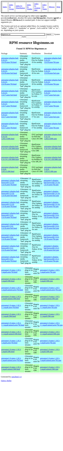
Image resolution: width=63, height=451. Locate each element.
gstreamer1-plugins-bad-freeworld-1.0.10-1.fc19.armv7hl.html (10, 182)
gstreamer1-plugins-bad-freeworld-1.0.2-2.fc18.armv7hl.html (10, 259)
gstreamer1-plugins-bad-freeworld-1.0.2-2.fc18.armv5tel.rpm (51, 248)
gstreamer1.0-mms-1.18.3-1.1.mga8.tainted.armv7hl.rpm (51, 324)
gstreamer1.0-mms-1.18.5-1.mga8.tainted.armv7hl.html (12, 289)
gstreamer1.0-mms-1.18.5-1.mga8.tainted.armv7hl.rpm (50, 289)
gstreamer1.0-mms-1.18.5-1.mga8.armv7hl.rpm (50, 271)
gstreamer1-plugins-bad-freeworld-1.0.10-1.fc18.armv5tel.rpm (52, 193)
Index (5, 7)
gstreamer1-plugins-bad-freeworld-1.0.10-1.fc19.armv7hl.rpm (52, 182)
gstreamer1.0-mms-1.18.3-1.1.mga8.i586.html (11, 315)
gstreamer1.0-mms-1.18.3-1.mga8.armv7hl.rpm (50, 342)
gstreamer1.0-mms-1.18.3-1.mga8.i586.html (11, 350)
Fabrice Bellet (6, 381)
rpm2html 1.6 (16, 377)
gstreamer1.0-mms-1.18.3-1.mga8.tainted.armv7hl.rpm (50, 359)
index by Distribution (20, 7)
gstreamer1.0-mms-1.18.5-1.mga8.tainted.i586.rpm (50, 298)
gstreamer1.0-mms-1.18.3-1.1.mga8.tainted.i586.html (11, 333)
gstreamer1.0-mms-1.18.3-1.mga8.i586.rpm (50, 350)
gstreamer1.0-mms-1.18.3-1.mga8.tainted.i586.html (11, 368)
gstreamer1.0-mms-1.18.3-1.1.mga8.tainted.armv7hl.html (12, 324)
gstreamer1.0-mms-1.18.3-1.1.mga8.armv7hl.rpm (50, 306)
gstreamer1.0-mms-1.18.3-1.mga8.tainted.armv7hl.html (12, 359)
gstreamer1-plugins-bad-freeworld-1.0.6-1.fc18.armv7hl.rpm (51, 237)
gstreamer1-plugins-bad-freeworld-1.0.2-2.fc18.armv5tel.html (10, 248)
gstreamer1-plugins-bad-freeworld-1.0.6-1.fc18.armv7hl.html (10, 237)
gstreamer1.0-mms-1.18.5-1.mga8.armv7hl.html (11, 271)
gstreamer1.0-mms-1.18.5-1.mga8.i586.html (11, 280)
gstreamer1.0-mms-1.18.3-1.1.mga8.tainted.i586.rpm (50, 333)
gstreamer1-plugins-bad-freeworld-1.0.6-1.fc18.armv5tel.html (10, 226)
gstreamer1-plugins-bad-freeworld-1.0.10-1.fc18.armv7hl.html (10, 204)
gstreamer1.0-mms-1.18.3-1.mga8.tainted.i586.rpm (50, 368)
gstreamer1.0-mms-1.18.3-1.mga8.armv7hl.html (11, 342)
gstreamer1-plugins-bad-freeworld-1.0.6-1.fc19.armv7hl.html (10, 215)
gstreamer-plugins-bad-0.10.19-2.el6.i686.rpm (52, 147)
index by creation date (37, 7)
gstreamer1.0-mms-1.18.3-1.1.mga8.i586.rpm (50, 315)
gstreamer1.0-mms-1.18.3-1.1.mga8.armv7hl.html (11, 306)
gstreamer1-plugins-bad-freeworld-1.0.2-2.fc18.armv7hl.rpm (51, 259)
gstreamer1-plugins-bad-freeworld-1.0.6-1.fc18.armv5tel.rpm (51, 226)
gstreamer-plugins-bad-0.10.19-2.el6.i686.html (10, 147)
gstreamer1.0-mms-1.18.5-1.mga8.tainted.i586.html (11, 298)
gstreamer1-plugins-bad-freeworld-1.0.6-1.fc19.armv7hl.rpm (51, 215)
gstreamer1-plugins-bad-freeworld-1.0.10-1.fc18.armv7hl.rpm (52, 204)
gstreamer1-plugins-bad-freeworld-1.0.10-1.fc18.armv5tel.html (10, 193)
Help (58, 7)
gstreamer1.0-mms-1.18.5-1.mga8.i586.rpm (50, 280)
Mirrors (52, 7)
